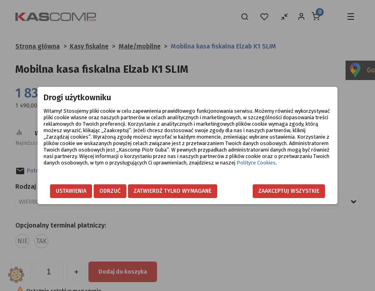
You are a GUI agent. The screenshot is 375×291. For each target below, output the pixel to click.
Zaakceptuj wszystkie (288, 191)
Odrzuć (110, 191)
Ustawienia (71, 191)
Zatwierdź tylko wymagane (173, 191)
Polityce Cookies (256, 163)
